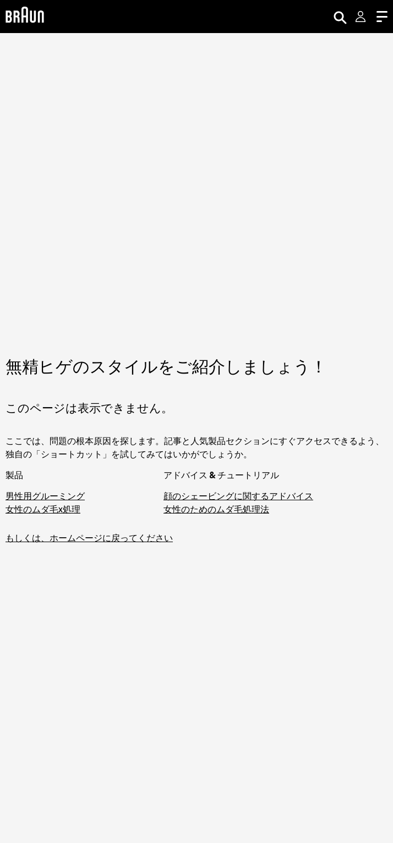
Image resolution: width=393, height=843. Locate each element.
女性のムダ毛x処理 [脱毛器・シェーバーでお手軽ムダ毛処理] (43, 509)
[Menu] (381, 16)
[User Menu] (361, 16)
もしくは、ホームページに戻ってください (89, 537)
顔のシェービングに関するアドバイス (238, 495)
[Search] (340, 16)
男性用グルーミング (45, 495)
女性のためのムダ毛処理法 (216, 509)
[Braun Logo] (25, 16)
